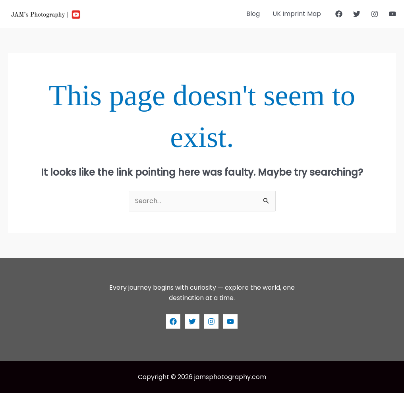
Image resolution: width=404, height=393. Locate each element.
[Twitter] (356, 13)
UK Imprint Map (297, 13)
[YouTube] (392, 13)
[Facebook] (338, 13)
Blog (253, 13)
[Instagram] (374, 13)
